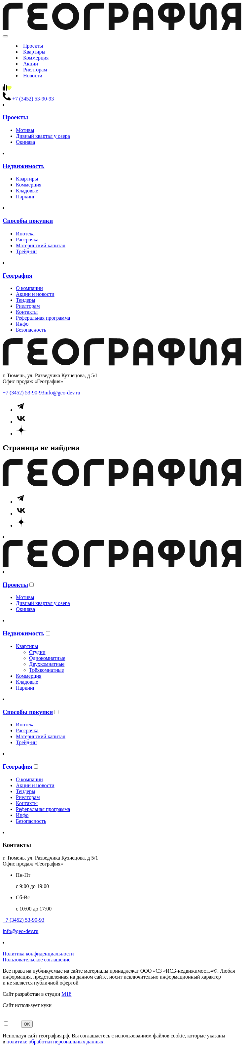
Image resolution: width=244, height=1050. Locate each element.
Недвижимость (24, 166)
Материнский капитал (40, 245)
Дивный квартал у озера (43, 136)
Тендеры (25, 300)
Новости (32, 75)
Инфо (22, 324)
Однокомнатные (47, 658)
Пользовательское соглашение (36, 959)
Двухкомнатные (46, 664)
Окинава (25, 142)
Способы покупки (28, 220)
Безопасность (31, 330)
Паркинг (25, 196)
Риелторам (35, 69)
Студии (37, 652)
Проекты (33, 46)
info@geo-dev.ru (62, 392)
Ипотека (25, 233)
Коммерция (36, 58)
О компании (29, 288)
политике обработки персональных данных (55, 1041)
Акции (30, 63)
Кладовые (27, 190)
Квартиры (34, 52)
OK (27, 1024)
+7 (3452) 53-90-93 (23, 392)
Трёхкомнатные (46, 670)
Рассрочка (27, 239)
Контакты (27, 312)
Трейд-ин (26, 251)
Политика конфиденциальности (38, 953)
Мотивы (25, 130)
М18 (66, 994)
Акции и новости (35, 294)
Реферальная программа (43, 318)
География (17, 275)
